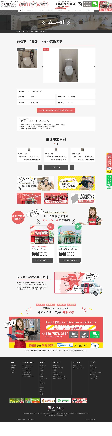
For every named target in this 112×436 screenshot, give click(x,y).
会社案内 (92, 380)
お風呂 (41, 384)
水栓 (41, 395)
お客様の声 (55, 388)
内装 (41, 404)
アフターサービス (57, 386)
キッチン (42, 382)
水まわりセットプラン (27, 390)
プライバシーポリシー (22, 433)
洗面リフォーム (26, 386)
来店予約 (13, 382)
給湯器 (41, 390)
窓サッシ (42, 406)
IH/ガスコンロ (43, 393)
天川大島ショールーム (78, 382)
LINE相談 (13, 386)
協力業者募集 (93, 393)
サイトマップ (31, 433)
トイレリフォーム (26, 384)
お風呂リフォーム (26, 382)
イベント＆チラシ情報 (95, 386)
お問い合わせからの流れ (59, 390)
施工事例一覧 (43, 380)
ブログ (91, 384)
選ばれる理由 (56, 380)
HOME (12, 376)
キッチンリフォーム (27, 380)
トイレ (41, 386)
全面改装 (42, 401)
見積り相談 (13, 380)
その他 (41, 408)
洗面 (41, 388)
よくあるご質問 (94, 390)
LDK (41, 399)
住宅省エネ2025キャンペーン (60, 393)
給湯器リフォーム (26, 388)
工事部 (54, 384)
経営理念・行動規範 (58, 382)
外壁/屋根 (42, 397)
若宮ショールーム (77, 380)
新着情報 (92, 388)
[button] (42, 66)
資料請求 (13, 384)
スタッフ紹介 (93, 382)
